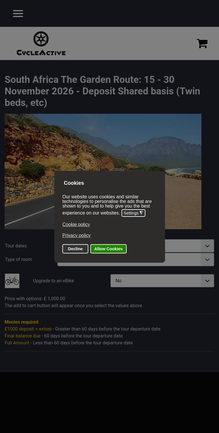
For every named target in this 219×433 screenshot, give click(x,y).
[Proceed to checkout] (202, 43)
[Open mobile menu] (18, 13)
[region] (109, 43)
